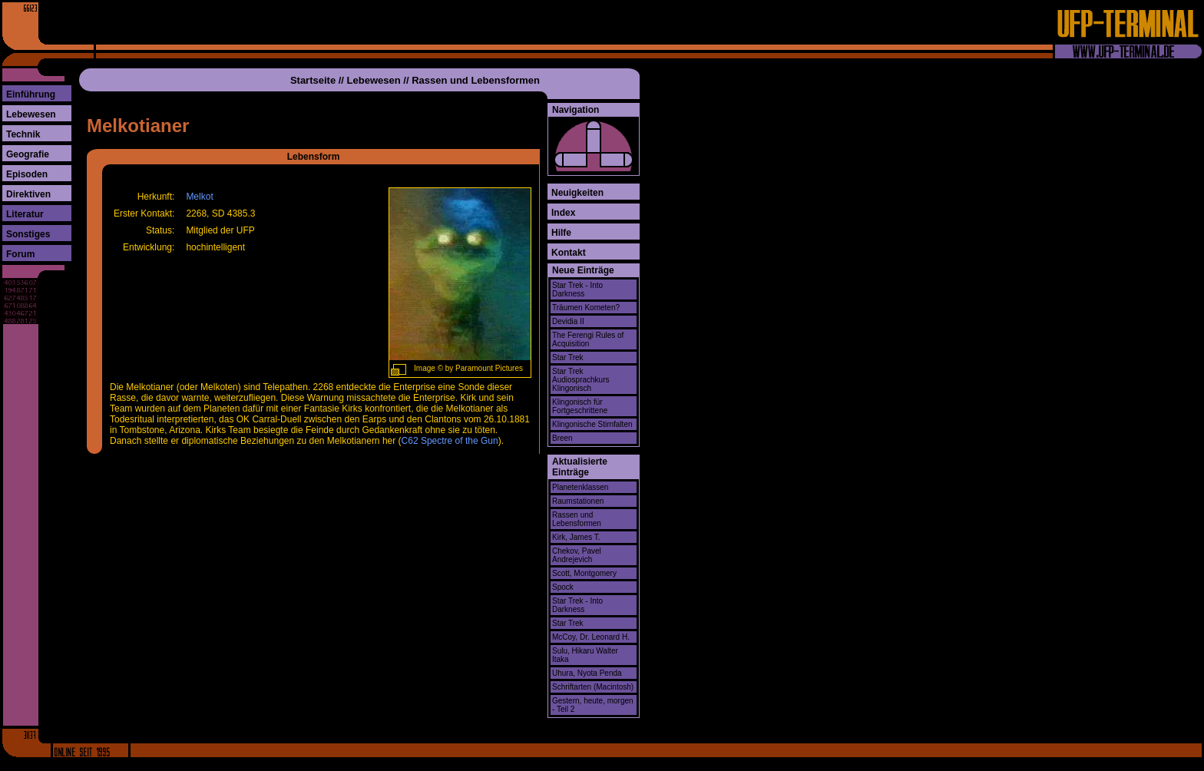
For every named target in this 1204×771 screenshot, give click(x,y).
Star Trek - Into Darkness (577, 289)
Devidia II (568, 321)
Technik (23, 134)
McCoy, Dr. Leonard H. (591, 637)
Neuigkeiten (577, 192)
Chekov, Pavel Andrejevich (576, 555)
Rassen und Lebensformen (476, 80)
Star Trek (568, 357)
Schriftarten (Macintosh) (592, 687)
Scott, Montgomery (584, 573)
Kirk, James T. (576, 537)
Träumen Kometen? (586, 307)
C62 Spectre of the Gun (450, 440)
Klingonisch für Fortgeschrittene (579, 406)
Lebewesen (31, 114)
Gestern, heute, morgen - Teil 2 (592, 705)
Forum (20, 254)
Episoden (27, 174)
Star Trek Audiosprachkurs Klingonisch (580, 379)
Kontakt (568, 252)
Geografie (27, 154)
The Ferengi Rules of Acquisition (588, 339)
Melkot (199, 196)
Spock (563, 587)
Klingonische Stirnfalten (592, 424)
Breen (562, 438)
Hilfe (561, 232)
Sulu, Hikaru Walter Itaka (585, 655)
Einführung (30, 94)
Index (563, 212)
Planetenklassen (580, 487)
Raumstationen (578, 501)
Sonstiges (28, 234)
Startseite (313, 80)
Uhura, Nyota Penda (587, 673)
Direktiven (28, 194)
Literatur (25, 214)
